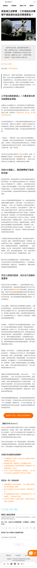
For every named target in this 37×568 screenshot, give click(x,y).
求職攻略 (13, 5)
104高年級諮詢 (12, 68)
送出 (18, 544)
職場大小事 (23, 5)
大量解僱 (21, 154)
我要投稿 (8, 555)
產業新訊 (5, 5)
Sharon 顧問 (7, 64)
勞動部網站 (15, 289)
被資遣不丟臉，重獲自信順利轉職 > (18, 415)
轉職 (15, 509)
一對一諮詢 (5, 509)
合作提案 (17, 555)
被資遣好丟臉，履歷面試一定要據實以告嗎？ (18, 463)
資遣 (11, 509)
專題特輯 (31, 5)
